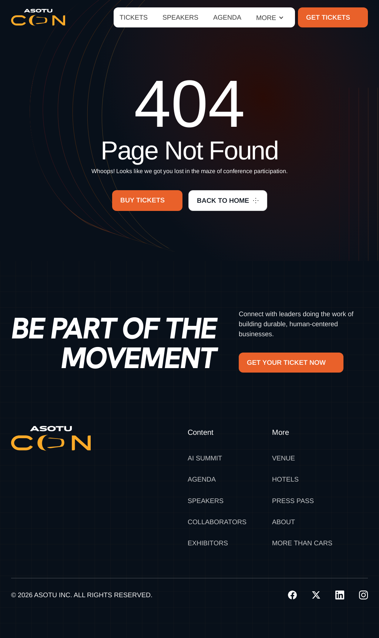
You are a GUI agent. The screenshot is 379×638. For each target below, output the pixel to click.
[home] (38, 17)
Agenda (202, 479)
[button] (270, 18)
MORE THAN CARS (302, 543)
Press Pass (293, 501)
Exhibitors (208, 543)
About (283, 522)
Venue (283, 458)
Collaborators (217, 522)
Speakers (206, 501)
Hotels (285, 479)
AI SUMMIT (205, 458)
